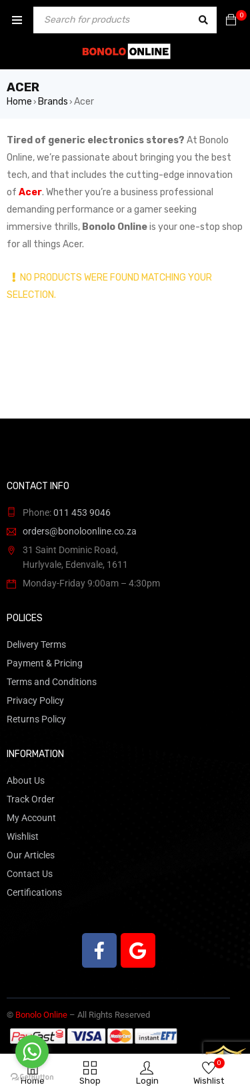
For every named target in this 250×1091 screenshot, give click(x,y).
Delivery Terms (36, 644)
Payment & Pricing (45, 663)
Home (19, 101)
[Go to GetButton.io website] (32, 1077)
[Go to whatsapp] (32, 1051)
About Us (26, 780)
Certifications (34, 892)
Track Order (31, 799)
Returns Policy (36, 719)
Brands (53, 101)
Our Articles (31, 855)
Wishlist (23, 836)
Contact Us (30, 873)
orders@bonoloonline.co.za (80, 531)
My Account (31, 817)
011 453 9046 (82, 512)
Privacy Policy (35, 700)
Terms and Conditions (52, 681)
